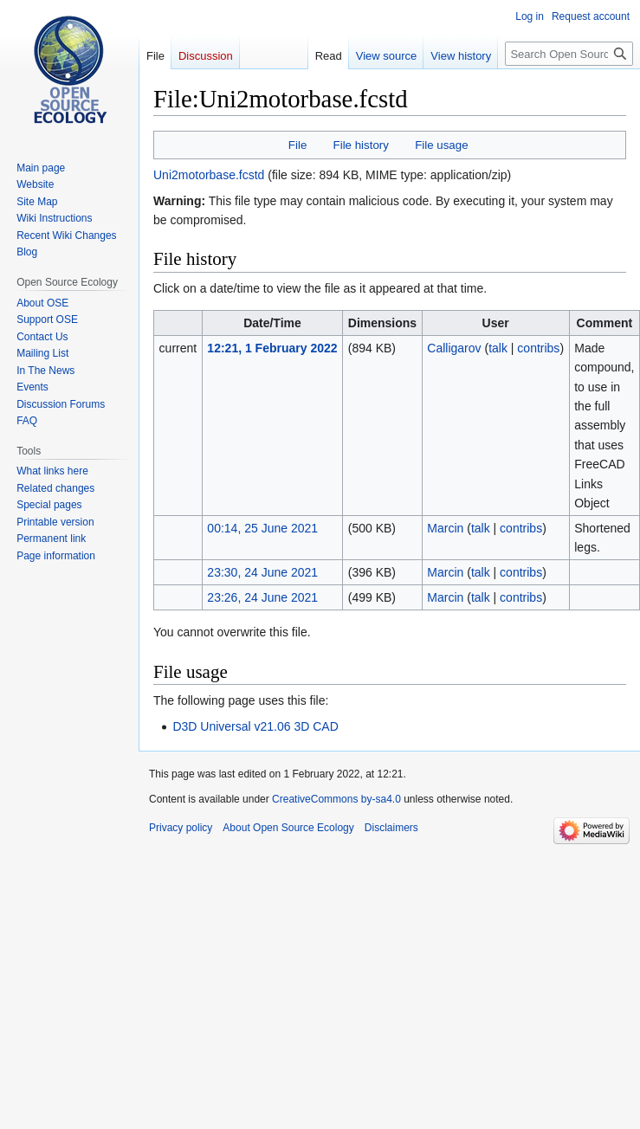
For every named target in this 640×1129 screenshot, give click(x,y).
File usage (441, 145)
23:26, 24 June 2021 (262, 597)
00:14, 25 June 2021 (262, 528)
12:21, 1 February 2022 (272, 348)
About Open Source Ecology (288, 828)
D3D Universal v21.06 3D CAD (255, 726)
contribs (538, 348)
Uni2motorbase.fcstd (208, 175)
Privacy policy (180, 828)
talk (497, 348)
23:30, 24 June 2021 (262, 572)
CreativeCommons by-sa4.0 (336, 799)
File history (361, 145)
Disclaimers (391, 828)
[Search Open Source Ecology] (569, 54)
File (297, 145)
